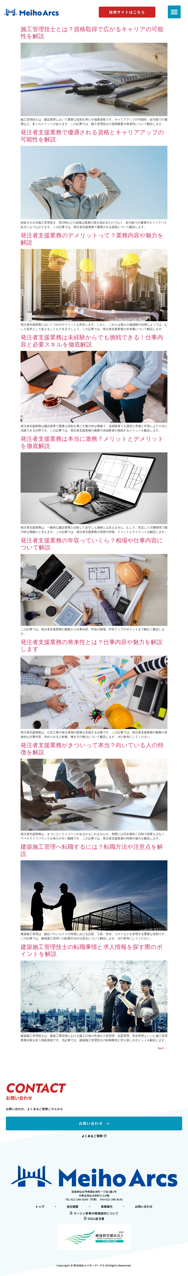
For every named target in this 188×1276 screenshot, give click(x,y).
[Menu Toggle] (174, 12)
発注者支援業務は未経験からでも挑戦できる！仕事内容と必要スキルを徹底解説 (92, 341)
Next (162, 1048)
